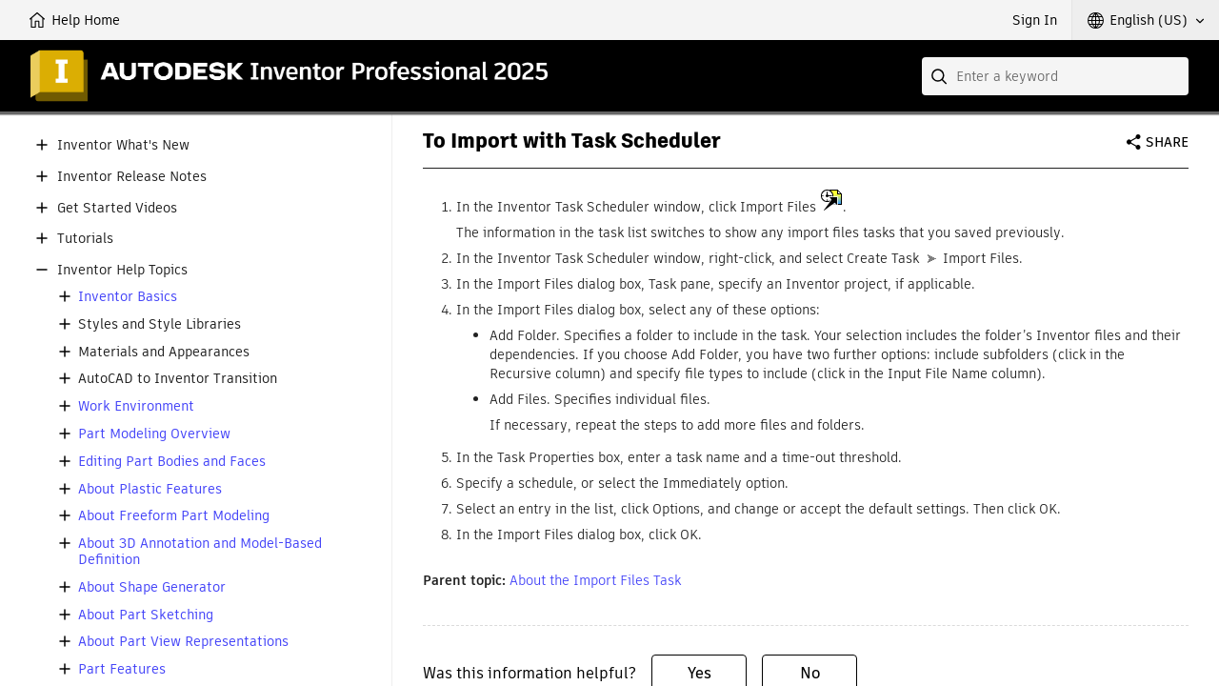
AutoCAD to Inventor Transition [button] (177, 379)
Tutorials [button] (85, 239)
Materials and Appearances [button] (164, 352)
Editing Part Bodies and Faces (172, 462)
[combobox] (1055, 76)
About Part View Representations (183, 642)
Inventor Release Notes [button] (132, 177)
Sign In (1034, 20)
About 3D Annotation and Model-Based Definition (200, 551)
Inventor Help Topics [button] (122, 270)
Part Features (122, 669)
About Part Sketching (145, 615)
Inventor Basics (127, 297)
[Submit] (941, 76)
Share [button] (1167, 142)
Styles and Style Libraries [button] (159, 324)
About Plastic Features (150, 489)
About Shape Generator (152, 587)
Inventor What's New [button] (123, 145)
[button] (1145, 20)
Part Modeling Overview (154, 434)
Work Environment (136, 406)
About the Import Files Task (595, 580)
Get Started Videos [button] (117, 208)
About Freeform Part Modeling (174, 516)
